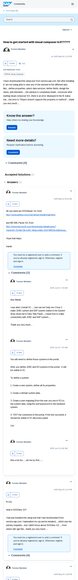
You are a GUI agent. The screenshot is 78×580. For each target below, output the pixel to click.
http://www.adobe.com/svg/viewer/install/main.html (30, 215)
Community (19, 4)
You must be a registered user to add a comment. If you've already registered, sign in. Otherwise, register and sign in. (38, 258)
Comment (13, 152)
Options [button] (66, 30)
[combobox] (39, 19)
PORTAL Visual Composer (14, 74)
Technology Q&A (12, 11)
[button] (5, 63)
